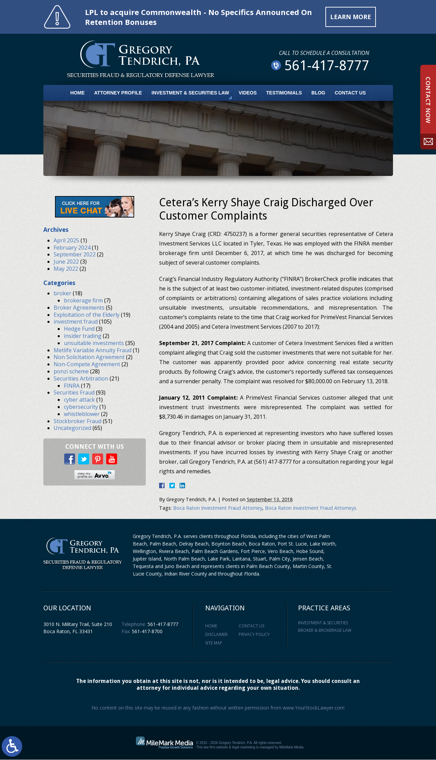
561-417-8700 (147, 631)
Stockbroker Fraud (77, 421)
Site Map (213, 643)
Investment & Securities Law (190, 92)
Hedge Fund (79, 329)
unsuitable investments (94, 343)
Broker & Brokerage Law (324, 630)
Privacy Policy (254, 634)
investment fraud (76, 322)
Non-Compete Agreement (87, 364)
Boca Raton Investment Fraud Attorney (217, 508)
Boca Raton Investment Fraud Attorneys (310, 508)
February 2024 (72, 247)
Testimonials (284, 92)
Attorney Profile (118, 92)
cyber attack (79, 400)
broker (62, 293)
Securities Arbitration (81, 378)
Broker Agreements (79, 307)
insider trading (82, 336)
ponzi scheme (71, 371)
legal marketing (243, 747)
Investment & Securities (323, 623)
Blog (318, 92)
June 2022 (66, 261)
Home (77, 92)
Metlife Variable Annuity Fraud (92, 350)
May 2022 (66, 268)
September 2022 (75, 254)
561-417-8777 (162, 624)
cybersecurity (81, 407)
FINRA (72, 385)
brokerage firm (83, 300)
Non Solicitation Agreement (89, 357)
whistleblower (82, 414)
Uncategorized (72, 428)
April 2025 (66, 240)
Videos (248, 92)
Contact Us (350, 92)
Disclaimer (216, 634)
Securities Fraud (74, 393)
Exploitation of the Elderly (86, 314)
